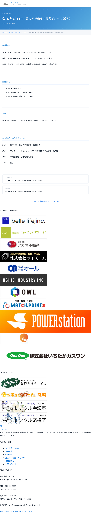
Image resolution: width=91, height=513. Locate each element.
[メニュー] (86, 3)
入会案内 (8, 451)
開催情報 (8, 454)
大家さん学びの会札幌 (23, 511)
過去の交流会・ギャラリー (17, 32)
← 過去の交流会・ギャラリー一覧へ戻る (46, 201)
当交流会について (12, 448)
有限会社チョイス (7, 511)
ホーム (4, 32)
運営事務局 (9, 461)
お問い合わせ (10, 464)
